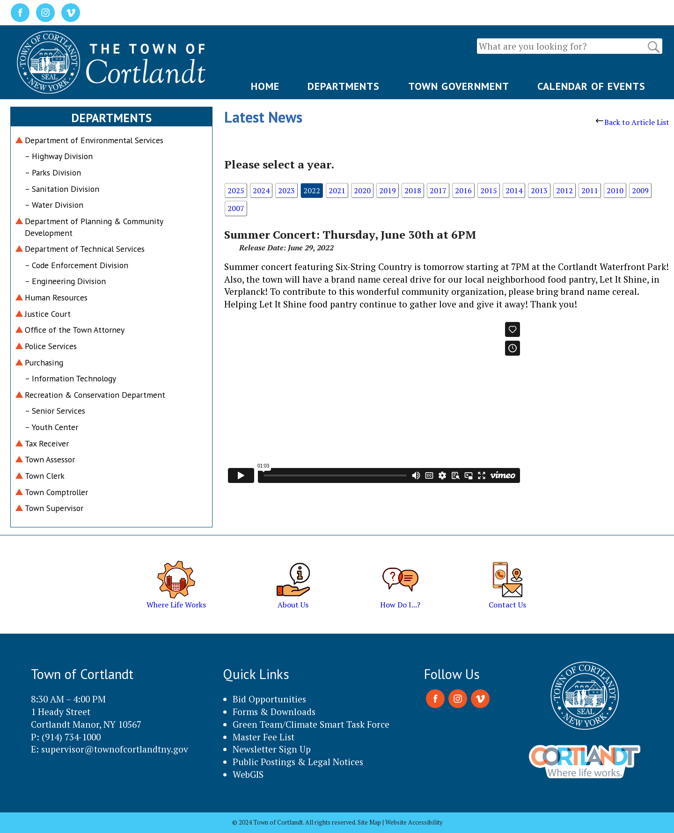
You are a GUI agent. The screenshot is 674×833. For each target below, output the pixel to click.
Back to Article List (632, 122)
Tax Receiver (47, 443)
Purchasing (44, 362)
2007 (235, 208)
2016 (463, 190)
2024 (261, 190)
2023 (286, 190)
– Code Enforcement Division (76, 265)
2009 (640, 190)
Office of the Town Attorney (75, 329)
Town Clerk (45, 475)
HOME (265, 86)
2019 (387, 190)
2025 (235, 190)
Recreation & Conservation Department (95, 394)
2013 (539, 190)
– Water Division (54, 204)
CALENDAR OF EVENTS (591, 86)
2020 (362, 190)
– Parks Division (53, 172)
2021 (337, 190)
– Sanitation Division (62, 188)
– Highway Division (59, 156)
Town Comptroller (56, 492)
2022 (311, 190)
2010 (615, 190)
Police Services (51, 346)
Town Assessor (50, 459)
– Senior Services (55, 410)
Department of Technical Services (85, 248)
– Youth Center (51, 427)
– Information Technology (70, 378)
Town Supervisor (54, 508)
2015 (488, 190)
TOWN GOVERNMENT (458, 86)
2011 (589, 190)
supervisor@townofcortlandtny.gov (114, 749)
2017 (438, 190)
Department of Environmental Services (94, 140)
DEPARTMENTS (344, 86)
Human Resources (56, 297)
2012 (564, 190)
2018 (412, 190)
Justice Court (48, 313)
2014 (514, 190)
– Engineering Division (65, 281)
